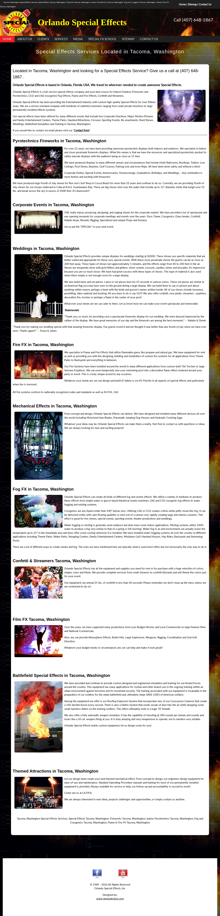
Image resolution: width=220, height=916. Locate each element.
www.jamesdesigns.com (110, 898)
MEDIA (78, 39)
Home (182, 4)
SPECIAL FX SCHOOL (102, 39)
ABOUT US (24, 39)
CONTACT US (149, 39)
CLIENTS (43, 39)
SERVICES (61, 39)
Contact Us (205, 4)
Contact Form (81, 130)
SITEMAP (128, 39)
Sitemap (192, 4)
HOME (7, 39)
